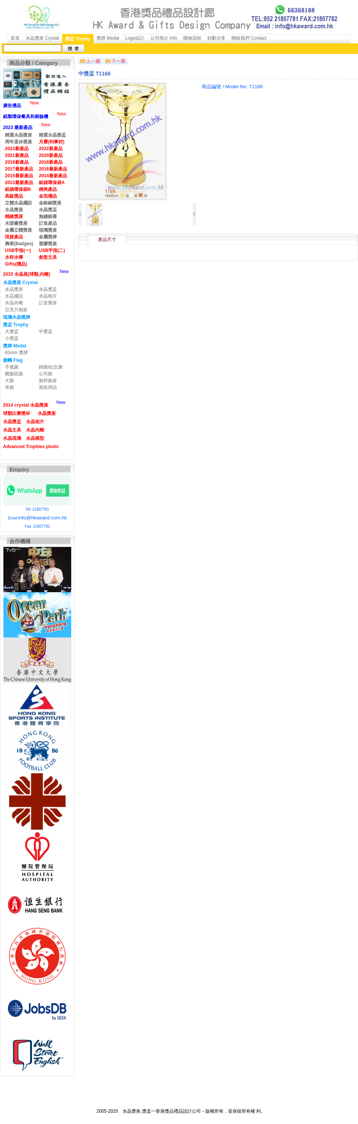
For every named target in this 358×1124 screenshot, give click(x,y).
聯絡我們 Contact (248, 38)
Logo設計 (134, 38)
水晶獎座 (14, 289)
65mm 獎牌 (16, 352)
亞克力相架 (16, 309)
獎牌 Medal (107, 38)
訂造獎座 (48, 303)
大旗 (9, 380)
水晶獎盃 (48, 289)
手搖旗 (11, 367)
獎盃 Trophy (77, 38)
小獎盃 (11, 338)
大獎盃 (11, 331)
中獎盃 (45, 331)
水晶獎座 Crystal (42, 38)
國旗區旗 (14, 373)
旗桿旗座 (48, 380)
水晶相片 (48, 296)
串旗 (9, 387)
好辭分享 (216, 38)
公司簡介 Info (163, 38)
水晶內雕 (14, 303)
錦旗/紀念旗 (51, 367)
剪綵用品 (48, 387)
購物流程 (192, 38)
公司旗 (45, 373)
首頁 (15, 38)
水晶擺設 (14, 296)
